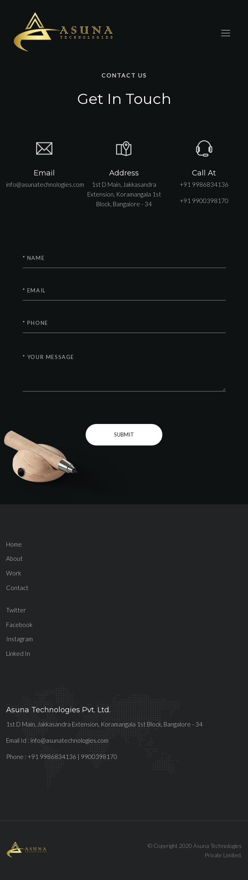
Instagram (19, 638)
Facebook (19, 624)
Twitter (16, 610)
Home (14, 544)
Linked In (18, 653)
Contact (17, 587)
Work (13, 573)
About (14, 558)
